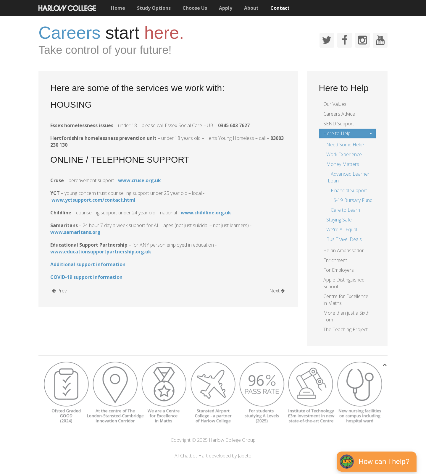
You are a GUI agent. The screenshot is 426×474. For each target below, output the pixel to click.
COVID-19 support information (86, 277)
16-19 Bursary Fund (351, 200)
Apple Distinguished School (343, 283)
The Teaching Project (345, 329)
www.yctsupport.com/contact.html (93, 200)
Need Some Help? (345, 144)
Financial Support (349, 190)
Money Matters (342, 164)
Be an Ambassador (343, 250)
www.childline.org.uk (206, 212)
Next (277, 290)
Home (118, 8)
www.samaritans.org (75, 232)
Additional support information (87, 264)
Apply (225, 8)
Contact (280, 8)
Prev (59, 290)
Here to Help (337, 133)
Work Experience (344, 154)
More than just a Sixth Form (346, 316)
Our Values (334, 104)
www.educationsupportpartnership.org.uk (100, 251)
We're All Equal (341, 229)
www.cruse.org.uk (139, 180)
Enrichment (335, 260)
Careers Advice (339, 114)
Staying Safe (339, 219)
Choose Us (195, 8)
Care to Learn (345, 210)
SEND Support (338, 123)
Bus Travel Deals (344, 239)
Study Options (154, 8)
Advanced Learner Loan (348, 177)
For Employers (338, 270)
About (251, 8)
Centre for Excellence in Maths (345, 299)
